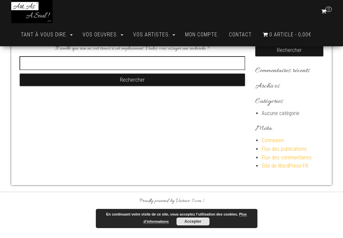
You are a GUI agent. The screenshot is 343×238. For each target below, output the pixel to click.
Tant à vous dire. (47, 34)
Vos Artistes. (154, 34)
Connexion (273, 163)
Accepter (192, 221)
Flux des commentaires (287, 181)
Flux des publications (284, 172)
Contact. (241, 34)
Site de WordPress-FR (285, 189)
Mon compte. (202, 34)
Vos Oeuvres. (103, 34)
